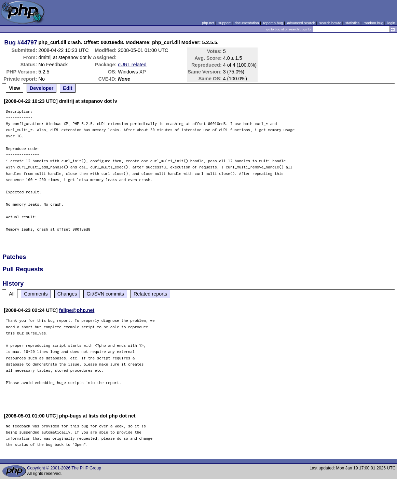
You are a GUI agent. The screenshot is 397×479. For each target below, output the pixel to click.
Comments (36, 294)
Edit (67, 88)
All (11, 294)
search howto (330, 23)
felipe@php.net (77, 310)
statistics (352, 23)
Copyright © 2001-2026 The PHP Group (64, 468)
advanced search (301, 23)
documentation (247, 23)
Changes (67, 294)
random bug (373, 23)
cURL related (132, 64)
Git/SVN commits (105, 294)
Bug (10, 42)
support (224, 23)
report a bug (273, 23)
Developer (42, 88)
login (391, 23)
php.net (208, 23)
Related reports (150, 294)
